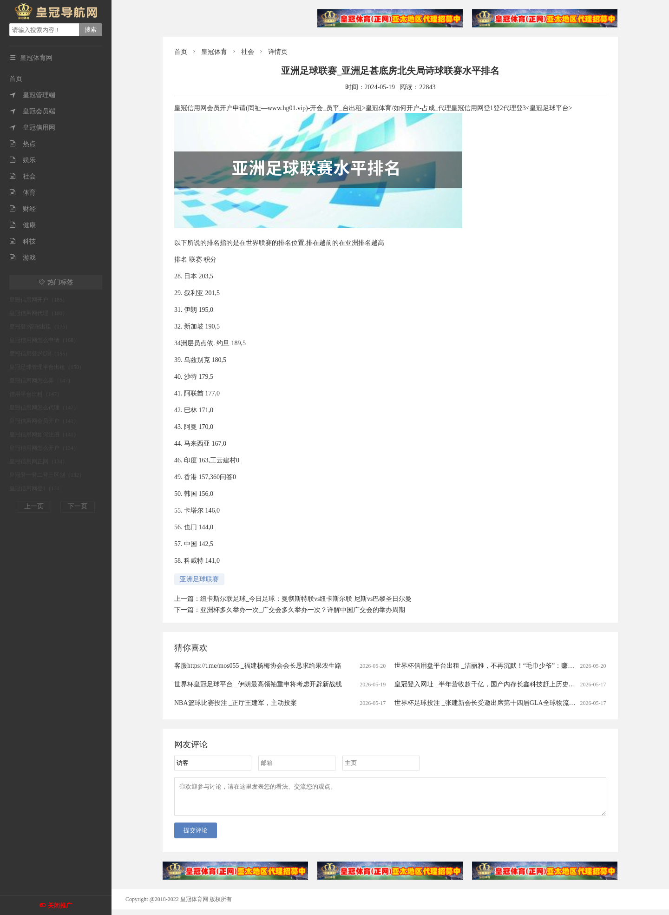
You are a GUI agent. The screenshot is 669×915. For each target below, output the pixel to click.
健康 (22, 225)
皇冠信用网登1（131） (37, 488)
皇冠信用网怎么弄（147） (41, 380)
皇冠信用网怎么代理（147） (44, 407)
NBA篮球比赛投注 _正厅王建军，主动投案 (235, 702)
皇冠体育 (214, 51)
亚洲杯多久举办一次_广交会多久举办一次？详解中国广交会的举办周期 (302, 609)
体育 (22, 192)
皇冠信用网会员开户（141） (44, 421)
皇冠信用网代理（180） (38, 313)
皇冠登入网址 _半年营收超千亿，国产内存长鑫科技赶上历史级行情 (491, 684)
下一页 (77, 506)
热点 (22, 143)
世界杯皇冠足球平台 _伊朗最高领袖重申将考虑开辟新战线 (258, 684)
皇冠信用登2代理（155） (40, 353)
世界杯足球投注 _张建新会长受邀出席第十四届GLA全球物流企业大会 (494, 702)
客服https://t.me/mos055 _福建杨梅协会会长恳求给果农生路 (257, 665)
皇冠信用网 (32, 127)
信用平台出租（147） (35, 394)
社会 (22, 176)
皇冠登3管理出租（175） (40, 326)
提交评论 (196, 835)
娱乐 (22, 160)
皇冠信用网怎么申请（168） (44, 340)
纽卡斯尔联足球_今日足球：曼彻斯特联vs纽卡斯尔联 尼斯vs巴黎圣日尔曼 (306, 598)
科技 (22, 241)
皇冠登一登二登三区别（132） (47, 475)
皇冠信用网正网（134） (38, 461)
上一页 (34, 506)
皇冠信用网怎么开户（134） (44, 448)
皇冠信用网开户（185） (38, 299)
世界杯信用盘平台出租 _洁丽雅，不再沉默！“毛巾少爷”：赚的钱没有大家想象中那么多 (520, 665)
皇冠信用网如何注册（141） (44, 434)
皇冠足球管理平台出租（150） (47, 367)
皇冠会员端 (32, 111)
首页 (15, 78)
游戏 (22, 257)
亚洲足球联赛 (199, 579)
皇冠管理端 (32, 95)
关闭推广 (60, 905)
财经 (22, 208)
